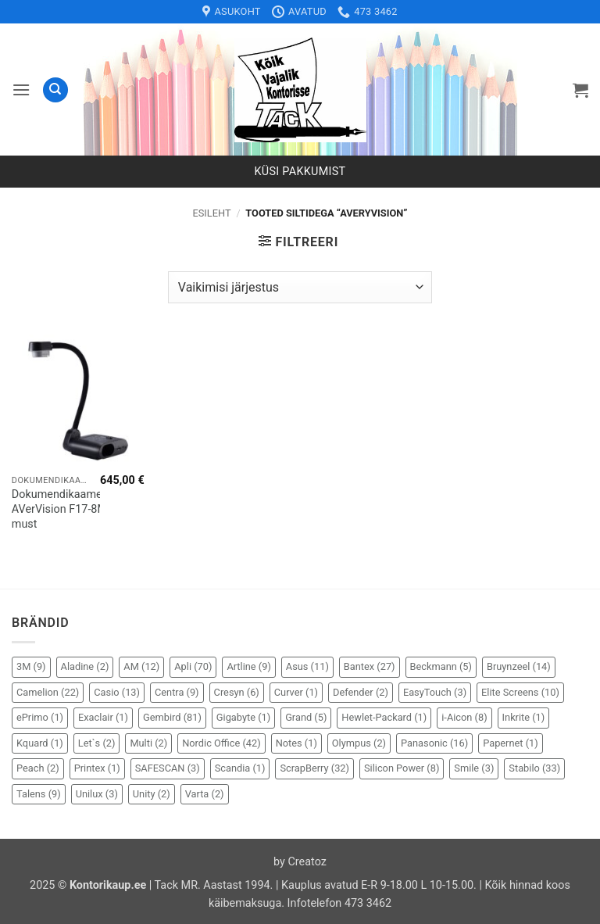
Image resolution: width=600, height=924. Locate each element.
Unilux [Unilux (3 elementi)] (97, 794)
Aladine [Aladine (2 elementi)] (85, 666)
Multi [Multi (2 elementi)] (148, 743)
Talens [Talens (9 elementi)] (38, 794)
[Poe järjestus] (300, 287)
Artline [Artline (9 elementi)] (248, 666)
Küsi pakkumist (300, 171)
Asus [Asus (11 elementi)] (307, 666)
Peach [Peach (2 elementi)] (37, 768)
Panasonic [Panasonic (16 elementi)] (434, 743)
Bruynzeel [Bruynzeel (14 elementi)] (519, 666)
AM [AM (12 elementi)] (141, 666)
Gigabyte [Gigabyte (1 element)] (243, 717)
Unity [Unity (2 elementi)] (151, 794)
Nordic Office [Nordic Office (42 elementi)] (221, 743)
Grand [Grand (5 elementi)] (306, 717)
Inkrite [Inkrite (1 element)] (523, 717)
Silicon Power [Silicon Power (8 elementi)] (401, 768)
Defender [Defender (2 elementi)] (360, 692)
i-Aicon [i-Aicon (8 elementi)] (464, 717)
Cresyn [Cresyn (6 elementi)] (236, 692)
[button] (21, 89)
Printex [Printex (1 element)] (97, 768)
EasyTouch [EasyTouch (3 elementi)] (434, 692)
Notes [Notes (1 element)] (296, 743)
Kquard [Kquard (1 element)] (39, 743)
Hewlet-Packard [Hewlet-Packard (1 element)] (384, 717)
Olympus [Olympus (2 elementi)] (359, 743)
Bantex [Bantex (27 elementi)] (369, 666)
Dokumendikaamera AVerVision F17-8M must (62, 509)
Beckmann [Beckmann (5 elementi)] (441, 666)
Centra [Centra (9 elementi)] (177, 692)
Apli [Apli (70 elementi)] (193, 666)
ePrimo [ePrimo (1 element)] (39, 717)
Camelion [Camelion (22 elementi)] (47, 692)
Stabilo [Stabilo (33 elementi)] (534, 768)
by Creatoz (300, 861)
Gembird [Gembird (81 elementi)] (172, 717)
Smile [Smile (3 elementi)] (474, 768)
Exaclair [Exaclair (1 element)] (103, 717)
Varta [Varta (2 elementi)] (204, 794)
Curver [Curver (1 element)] (296, 692)
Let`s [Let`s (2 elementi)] (97, 743)
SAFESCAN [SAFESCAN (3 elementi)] (167, 768)
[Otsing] (55, 90)
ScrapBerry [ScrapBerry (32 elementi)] (314, 768)
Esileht (211, 213)
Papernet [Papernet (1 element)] (510, 743)
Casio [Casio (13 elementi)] (117, 692)
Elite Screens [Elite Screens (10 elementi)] (520, 692)
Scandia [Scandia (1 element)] (240, 768)
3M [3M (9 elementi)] (31, 666)
